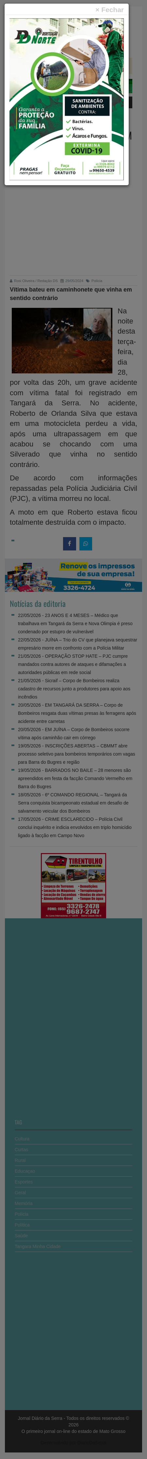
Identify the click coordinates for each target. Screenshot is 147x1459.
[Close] (109, 9)
